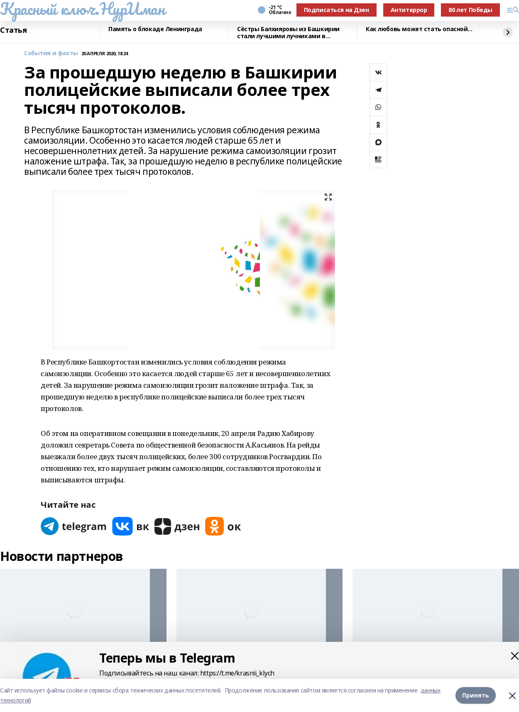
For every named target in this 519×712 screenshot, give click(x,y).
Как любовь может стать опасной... (419, 29)
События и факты (51, 53)
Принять (475, 695)
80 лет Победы (470, 10)
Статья (13, 30)
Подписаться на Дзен (336, 10)
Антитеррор (409, 10)
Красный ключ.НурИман (82, 8)
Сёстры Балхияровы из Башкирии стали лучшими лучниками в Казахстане (288, 32)
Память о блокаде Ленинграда (155, 29)
